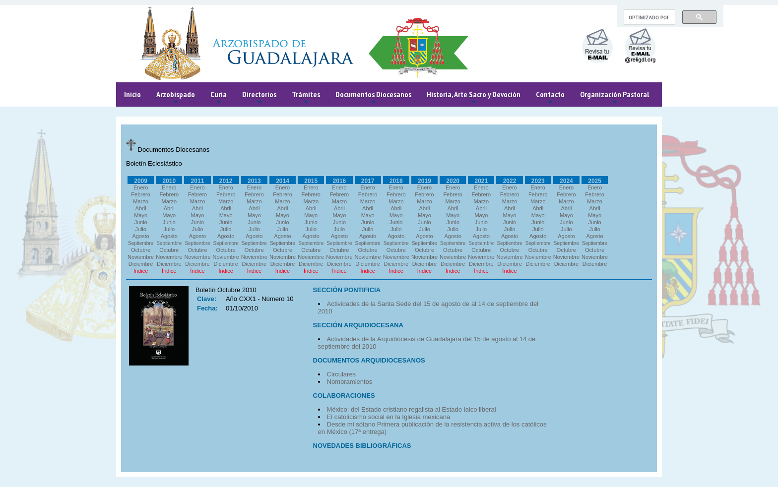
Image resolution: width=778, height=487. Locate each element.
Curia (218, 98)
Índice (140, 271)
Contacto (550, 98)
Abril (140, 208)
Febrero (140, 194)
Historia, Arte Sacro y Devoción (473, 98)
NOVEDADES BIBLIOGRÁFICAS (362, 445)
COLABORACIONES (344, 395)
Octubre (140, 250)
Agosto (140, 236)
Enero (140, 187)
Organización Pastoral (614, 98)
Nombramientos (350, 381)
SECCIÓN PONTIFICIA (347, 290)
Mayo (140, 215)
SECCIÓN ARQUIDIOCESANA (358, 325)
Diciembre (141, 264)
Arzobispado (175, 98)
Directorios (259, 98)
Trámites (306, 98)
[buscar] (648, 17)
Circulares (341, 374)
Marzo (140, 201)
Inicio (132, 94)
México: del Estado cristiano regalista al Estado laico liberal (411, 409)
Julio (140, 229)
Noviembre (141, 257)
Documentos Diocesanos (373, 98)
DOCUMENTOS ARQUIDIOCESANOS (369, 360)
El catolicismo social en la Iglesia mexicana (389, 417)
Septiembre (140, 243)
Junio (140, 222)
